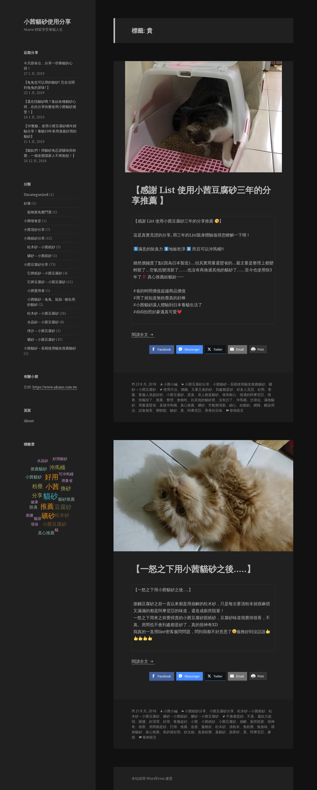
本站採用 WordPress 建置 (152, 778)
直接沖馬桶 (168, 405)
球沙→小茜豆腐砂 (41, 330)
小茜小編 (171, 384)
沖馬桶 (57, 467)
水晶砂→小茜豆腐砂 (43, 322)
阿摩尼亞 (194, 410)
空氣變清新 (217, 405)
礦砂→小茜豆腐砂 (41, 339)
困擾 (142, 721)
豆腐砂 (62, 507)
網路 (257, 405)
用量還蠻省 (147, 405)
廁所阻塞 (257, 721)
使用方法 (170, 389)
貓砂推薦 (66, 499)
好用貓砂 (60, 459)
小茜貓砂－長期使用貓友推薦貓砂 (50, 348)
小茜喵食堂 (32, 220)
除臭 (33, 507)
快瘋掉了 (146, 400)
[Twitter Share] (215, 349)
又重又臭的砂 (201, 389)
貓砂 (50, 496)
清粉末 (234, 726)
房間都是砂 (157, 726)
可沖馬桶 (66, 474)
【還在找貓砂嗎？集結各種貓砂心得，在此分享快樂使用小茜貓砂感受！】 (50, 106)
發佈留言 (237, 410)
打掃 (173, 726)
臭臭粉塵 (205, 732)
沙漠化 (255, 400)
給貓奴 (245, 405)
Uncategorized (36, 194)
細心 (232, 405)
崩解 (243, 721)
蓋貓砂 (220, 732)
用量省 (67, 480)
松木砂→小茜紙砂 (41, 247)
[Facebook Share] (161, 349)
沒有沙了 (226, 400)
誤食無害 (146, 410)
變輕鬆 (161, 410)
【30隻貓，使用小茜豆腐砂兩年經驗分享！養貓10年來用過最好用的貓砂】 (50, 131)
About (29, 420)
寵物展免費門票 (39, 212)
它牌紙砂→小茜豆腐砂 (44, 273)
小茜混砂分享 (34, 229)
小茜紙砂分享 (34, 238)
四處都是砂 (224, 389)
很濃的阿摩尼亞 (252, 394)
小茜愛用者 (36, 290)
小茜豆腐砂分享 (36, 264)
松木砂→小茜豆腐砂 (43, 313)
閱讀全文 (143, 334)
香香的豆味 (213, 410)
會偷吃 (182, 400)
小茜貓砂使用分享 (47, 21)
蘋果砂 (234, 732)
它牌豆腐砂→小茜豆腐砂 (46, 281)
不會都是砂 (235, 716)
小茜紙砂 (208, 721)
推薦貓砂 (39, 469)
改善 (194, 726)
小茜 (52, 486)
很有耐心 (229, 394)
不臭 (250, 716)
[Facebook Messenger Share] (189, 349)
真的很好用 (171, 732)
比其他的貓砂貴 (203, 400)
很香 (142, 726)
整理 (169, 400)
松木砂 (62, 515)
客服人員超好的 (151, 394)
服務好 (206, 726)
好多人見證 (245, 389)
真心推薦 (46, 533)
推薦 (47, 506)
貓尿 (37, 519)
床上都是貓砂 (208, 394)
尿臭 (190, 394)
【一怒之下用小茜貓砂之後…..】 (194, 568)
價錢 (184, 389)
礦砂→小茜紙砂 (39, 255)
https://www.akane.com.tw (54, 387)
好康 (27, 203)
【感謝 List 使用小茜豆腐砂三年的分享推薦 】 (201, 195)
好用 (51, 477)
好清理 (154, 721)
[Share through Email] (237, 349)
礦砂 (48, 516)
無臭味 (262, 726)
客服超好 (180, 721)
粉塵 (37, 486)
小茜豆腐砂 (54, 524)
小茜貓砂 (33, 477)
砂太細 (189, 732)
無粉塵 (248, 726)
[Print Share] (258, 349)
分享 (37, 495)
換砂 (66, 488)
